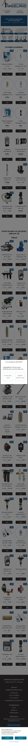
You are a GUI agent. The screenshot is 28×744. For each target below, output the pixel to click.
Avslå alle (7, 738)
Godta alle (20, 738)
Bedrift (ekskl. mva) (20, 377)
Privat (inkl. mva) (8, 377)
